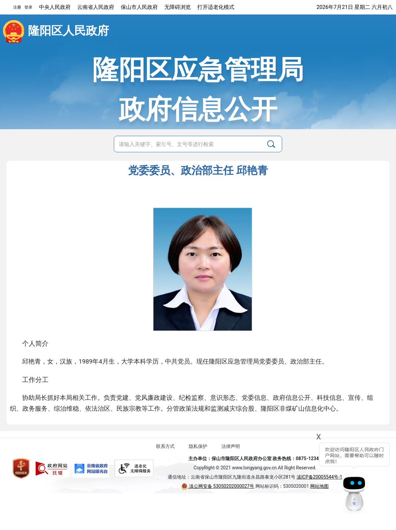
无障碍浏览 (177, 7)
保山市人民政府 (139, 7)
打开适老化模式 (215, 7)
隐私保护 (198, 446)
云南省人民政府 (95, 7)
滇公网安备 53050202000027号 (217, 486)
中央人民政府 (55, 7)
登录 (28, 7)
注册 (17, 7)
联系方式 (165, 446)
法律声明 (230, 446)
